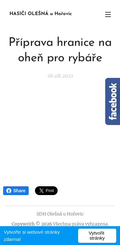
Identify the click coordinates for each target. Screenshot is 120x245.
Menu (108, 14)
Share (16, 190)
